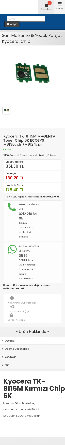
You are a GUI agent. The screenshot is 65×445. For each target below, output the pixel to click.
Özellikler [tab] (8, 340)
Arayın (12, 24)
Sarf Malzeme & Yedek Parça (31, 35)
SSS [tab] (5, 365)
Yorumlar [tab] (9, 357)
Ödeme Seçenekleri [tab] (15, 348)
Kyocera (10, 41)
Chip (25, 41)
